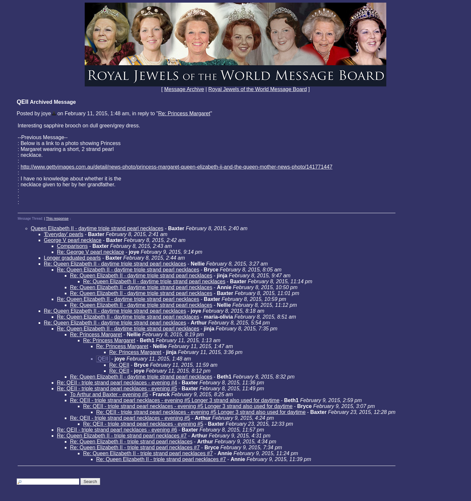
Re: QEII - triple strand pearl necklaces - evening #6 (117, 430)
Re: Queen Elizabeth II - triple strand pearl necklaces (131, 441)
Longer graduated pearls (72, 258)
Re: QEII (119, 365)
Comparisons (72, 246)
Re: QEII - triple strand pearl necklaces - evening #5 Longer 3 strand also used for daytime (174, 400)
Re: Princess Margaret (184, 113)
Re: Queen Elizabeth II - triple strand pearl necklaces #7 (122, 435)
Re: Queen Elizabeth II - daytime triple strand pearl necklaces (115, 264)
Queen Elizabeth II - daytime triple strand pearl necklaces (97, 228)
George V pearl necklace (72, 240)
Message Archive (184, 89)
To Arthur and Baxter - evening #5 (109, 394)
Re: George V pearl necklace (90, 252)
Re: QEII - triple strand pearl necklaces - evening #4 (117, 382)
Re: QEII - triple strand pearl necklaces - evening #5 (117, 388)
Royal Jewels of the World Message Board (257, 89)
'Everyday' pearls (63, 234)
